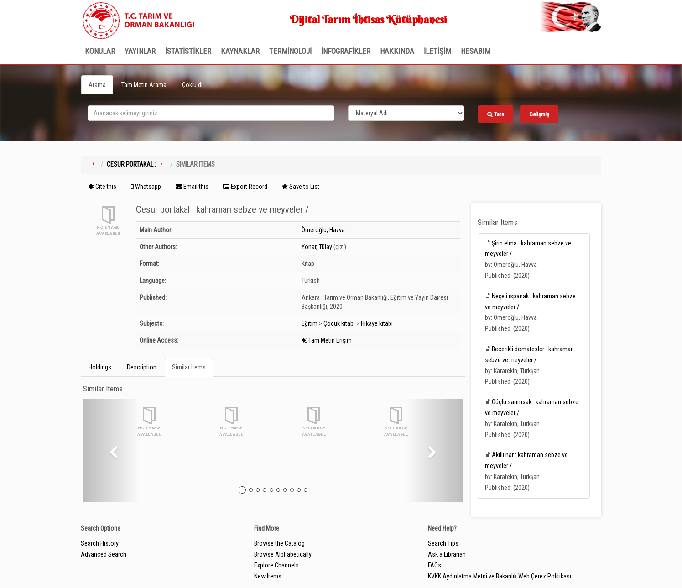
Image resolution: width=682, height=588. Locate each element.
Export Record (245, 186)
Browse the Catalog (279, 543)
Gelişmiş (539, 114)
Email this (192, 186)
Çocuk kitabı (339, 323)
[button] (111, 450)
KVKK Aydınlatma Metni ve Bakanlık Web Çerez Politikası (499, 576)
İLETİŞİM (437, 51)
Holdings (100, 367)
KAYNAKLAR (240, 51)
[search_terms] (211, 113)
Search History (100, 543)
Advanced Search (103, 554)
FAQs (434, 565)
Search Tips (443, 543)
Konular (100, 51)
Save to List (300, 186)
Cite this (102, 186)
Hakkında (397, 51)
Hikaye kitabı (377, 323)
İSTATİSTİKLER (188, 51)
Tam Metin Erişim (327, 340)
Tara (495, 114)
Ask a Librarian (447, 554)
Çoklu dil (193, 84)
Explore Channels (276, 565)
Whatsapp (146, 186)
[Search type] (406, 113)
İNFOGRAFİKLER (345, 51)
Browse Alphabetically (283, 554)
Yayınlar (140, 51)
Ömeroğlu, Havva (323, 230)
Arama (97, 84)
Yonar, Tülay (317, 246)
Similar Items (189, 367)
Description (141, 367)
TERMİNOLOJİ (290, 51)
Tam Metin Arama (144, 84)
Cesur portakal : (131, 164)
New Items (267, 576)
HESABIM (475, 51)
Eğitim (310, 323)
